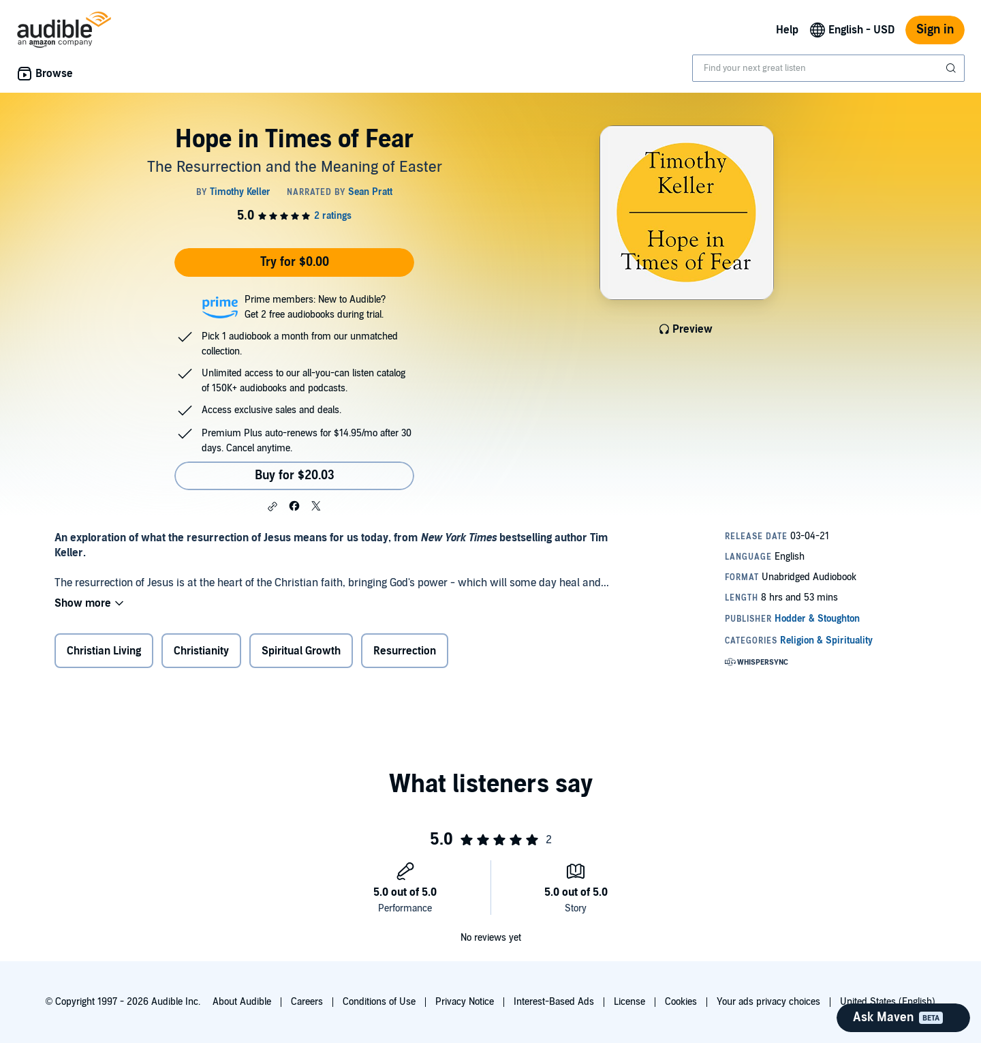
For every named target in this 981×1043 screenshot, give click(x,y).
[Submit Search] (952, 68)
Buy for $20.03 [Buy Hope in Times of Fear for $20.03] (294, 475)
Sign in (935, 29)
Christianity (201, 651)
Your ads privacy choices (768, 1002)
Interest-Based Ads (554, 1002)
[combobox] (828, 68)
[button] (272, 506)
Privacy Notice (464, 1002)
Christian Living (104, 651)
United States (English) (887, 1002)
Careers (307, 1002)
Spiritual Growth (301, 651)
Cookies (681, 1002)
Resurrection (404, 651)
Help (787, 30)
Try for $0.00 (294, 262)
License (629, 1002)
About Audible (242, 1002)
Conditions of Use (379, 1002)
